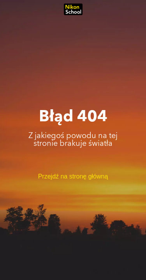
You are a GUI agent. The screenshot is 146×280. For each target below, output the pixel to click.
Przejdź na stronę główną (73, 176)
